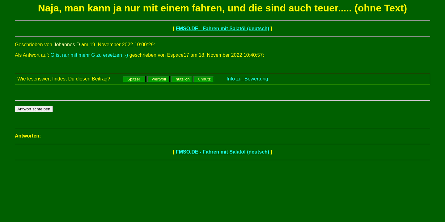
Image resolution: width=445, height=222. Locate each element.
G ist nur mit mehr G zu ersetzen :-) (89, 55)
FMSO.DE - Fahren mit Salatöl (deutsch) (222, 28)
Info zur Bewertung (247, 78)
